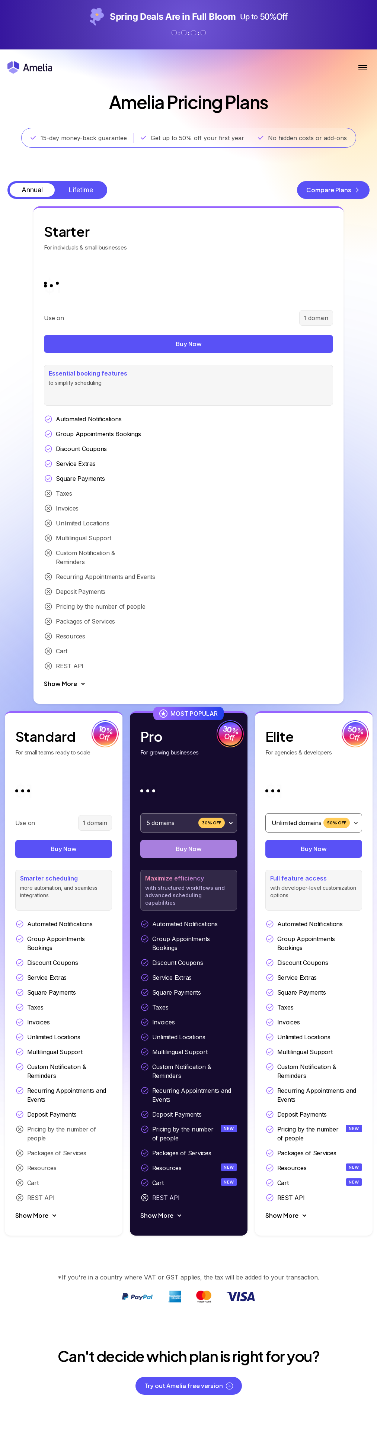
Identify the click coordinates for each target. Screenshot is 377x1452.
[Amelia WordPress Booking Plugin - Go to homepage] (29, 67)
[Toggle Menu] (363, 67)
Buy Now (64, 344)
